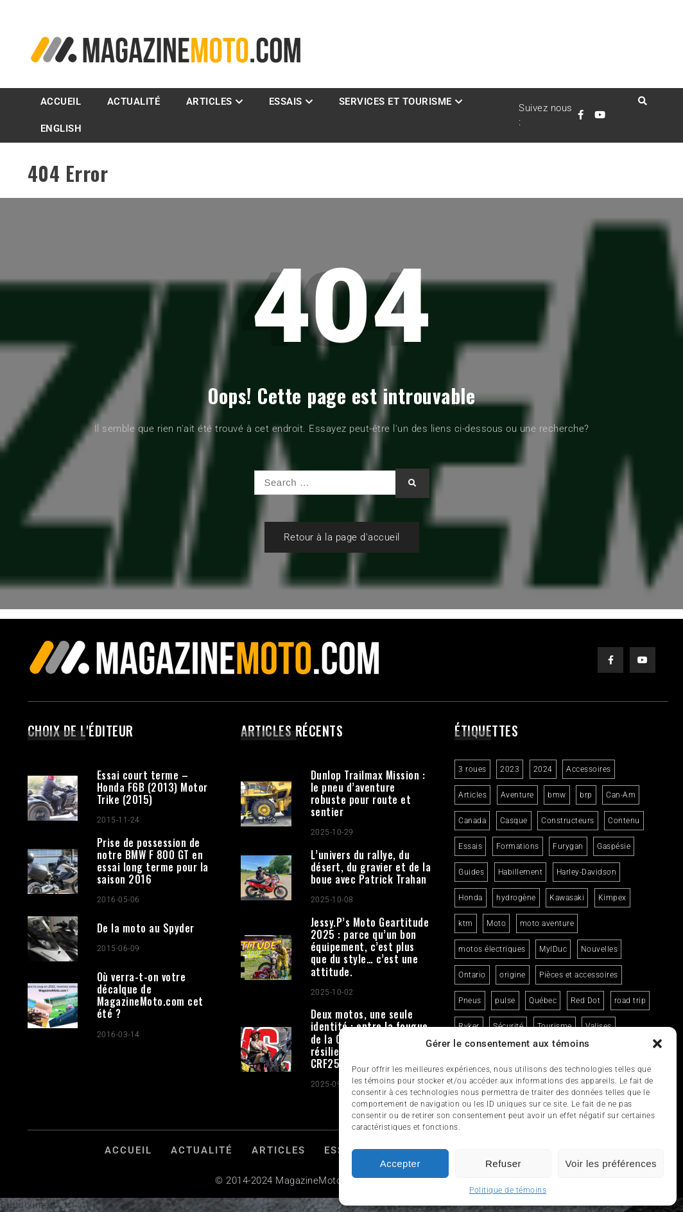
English (61, 128)
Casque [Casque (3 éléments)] (514, 820)
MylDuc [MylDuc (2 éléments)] (553, 949)
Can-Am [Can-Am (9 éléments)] (620, 794)
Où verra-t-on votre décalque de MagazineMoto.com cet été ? (150, 995)
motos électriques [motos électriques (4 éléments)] (492, 949)
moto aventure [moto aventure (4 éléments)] (547, 923)
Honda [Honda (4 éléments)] (470, 897)
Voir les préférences (611, 1163)
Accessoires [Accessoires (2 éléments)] (588, 769)
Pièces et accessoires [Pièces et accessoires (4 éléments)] (578, 974)
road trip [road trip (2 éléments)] (630, 1000)
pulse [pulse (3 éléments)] (505, 1000)
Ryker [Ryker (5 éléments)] (469, 1026)
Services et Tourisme (395, 101)
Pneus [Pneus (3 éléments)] (469, 1000)
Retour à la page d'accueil (342, 537)
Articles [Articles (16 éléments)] (472, 794)
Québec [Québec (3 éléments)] (543, 1000)
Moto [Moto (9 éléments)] (496, 923)
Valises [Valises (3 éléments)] (598, 1026)
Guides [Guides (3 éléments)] (471, 872)
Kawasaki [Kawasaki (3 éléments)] (566, 897)
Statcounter (26, 1205)
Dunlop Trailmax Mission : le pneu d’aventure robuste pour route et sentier (368, 793)
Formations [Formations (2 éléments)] (517, 846)
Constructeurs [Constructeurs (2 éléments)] (567, 820)
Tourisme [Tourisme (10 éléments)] (554, 1026)
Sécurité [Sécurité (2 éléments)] (508, 1026)
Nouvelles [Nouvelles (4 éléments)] (599, 949)
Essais (285, 101)
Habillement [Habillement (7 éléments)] (520, 872)
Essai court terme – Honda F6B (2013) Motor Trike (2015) (152, 787)
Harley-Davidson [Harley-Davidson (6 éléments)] (587, 872)
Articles (209, 101)
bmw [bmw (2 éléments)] (557, 794)
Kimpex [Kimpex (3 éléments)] (612, 897)
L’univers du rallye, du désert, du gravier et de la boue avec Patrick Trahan (371, 867)
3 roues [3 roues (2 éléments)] (472, 769)
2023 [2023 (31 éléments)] (509, 769)
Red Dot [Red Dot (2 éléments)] (586, 1000)
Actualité (133, 101)
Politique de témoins (507, 1190)
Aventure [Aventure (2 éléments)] (517, 794)
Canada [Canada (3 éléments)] (472, 820)
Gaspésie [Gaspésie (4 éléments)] (613, 846)
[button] (657, 1043)
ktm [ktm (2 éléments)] (465, 923)
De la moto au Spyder (146, 928)
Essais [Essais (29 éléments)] (470, 846)
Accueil (61, 101)
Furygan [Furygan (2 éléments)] (568, 846)
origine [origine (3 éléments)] (512, 974)
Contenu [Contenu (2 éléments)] (624, 820)
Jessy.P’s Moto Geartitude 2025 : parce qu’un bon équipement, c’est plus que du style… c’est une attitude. (370, 946)
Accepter (400, 1163)
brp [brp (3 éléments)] (586, 794)
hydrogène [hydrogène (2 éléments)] (516, 897)
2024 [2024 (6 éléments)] (543, 769)
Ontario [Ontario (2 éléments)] (472, 974)
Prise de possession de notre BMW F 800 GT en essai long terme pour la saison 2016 (153, 861)
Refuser (503, 1163)
